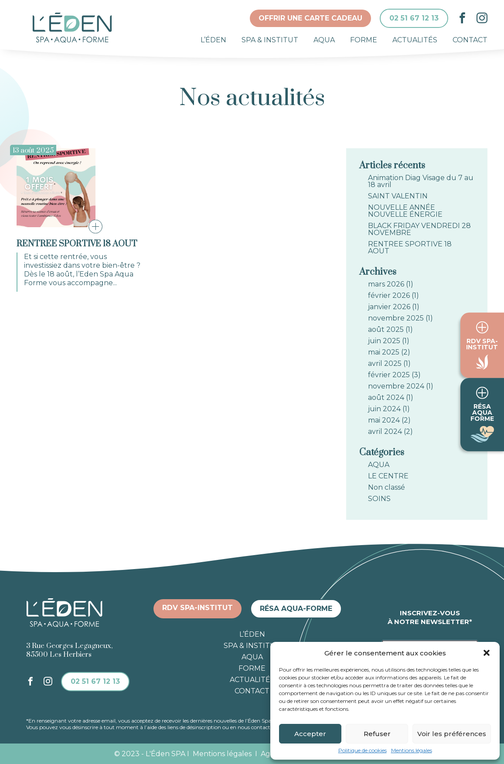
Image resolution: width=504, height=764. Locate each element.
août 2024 (386, 397)
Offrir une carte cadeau (310, 18)
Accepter (310, 734)
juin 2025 (384, 341)
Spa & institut (270, 40)
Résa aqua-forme (296, 608)
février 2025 (389, 375)
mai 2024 (384, 420)
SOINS (379, 498)
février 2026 (389, 295)
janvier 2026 (389, 307)
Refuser (377, 734)
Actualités (414, 40)
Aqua (324, 40)
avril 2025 (385, 363)
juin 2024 (384, 409)
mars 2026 (386, 284)
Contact (470, 40)
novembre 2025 (396, 318)
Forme (363, 40)
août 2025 (386, 329)
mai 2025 (383, 352)
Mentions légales (411, 750)
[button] (486, 652)
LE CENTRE (388, 476)
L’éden (213, 40)
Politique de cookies (362, 750)
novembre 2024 (396, 386)
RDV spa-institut (197, 608)
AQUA (378, 464)
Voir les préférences (451, 734)
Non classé (386, 487)
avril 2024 (385, 431)
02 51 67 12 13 (414, 18)
